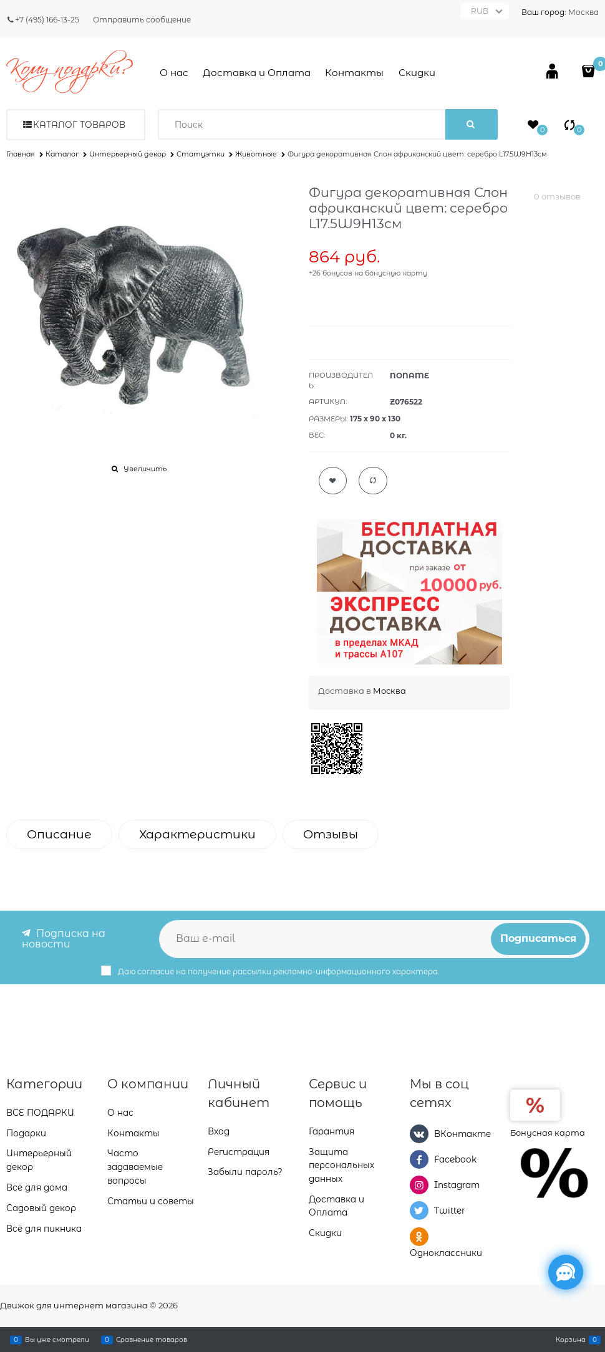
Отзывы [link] (330, 834)
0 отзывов (557, 196)
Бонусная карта (547, 1132)
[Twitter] (419, 1210)
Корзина (571, 1339)
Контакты (354, 73)
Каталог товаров (79, 125)
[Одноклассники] (419, 1236)
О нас (174, 73)
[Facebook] (419, 1158)
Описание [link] (59, 834)
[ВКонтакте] (419, 1133)
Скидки (417, 73)
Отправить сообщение (142, 19)
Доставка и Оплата (257, 73)
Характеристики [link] (197, 834)
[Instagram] (419, 1185)
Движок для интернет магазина (74, 1305)
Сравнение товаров (151, 1339)
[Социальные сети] (565, 1272)
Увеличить (145, 468)
